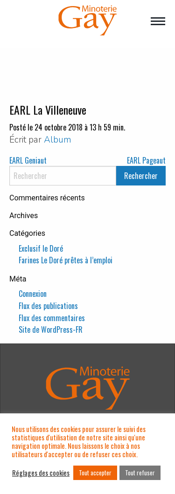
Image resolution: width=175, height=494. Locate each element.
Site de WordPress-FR (51, 329)
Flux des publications (48, 305)
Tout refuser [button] (140, 472)
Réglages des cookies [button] (41, 473)
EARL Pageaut (146, 160)
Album (57, 140)
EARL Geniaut (28, 160)
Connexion (33, 293)
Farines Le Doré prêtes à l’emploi (65, 260)
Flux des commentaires (52, 317)
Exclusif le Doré (41, 248)
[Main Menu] (158, 22)
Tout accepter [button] (95, 472)
